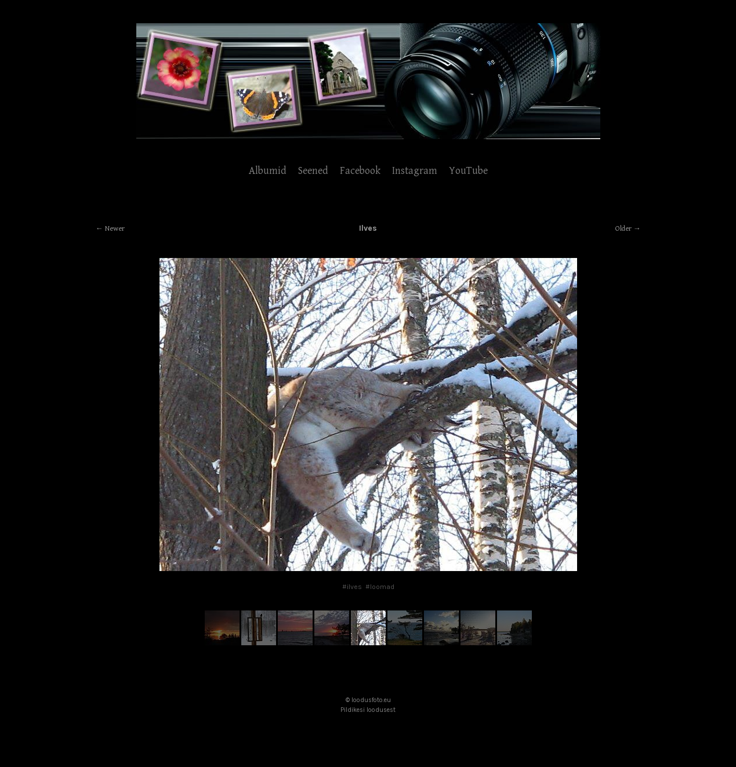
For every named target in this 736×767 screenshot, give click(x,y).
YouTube (468, 171)
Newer (115, 228)
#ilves (352, 587)
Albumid (268, 171)
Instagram (414, 171)
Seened (313, 171)
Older (623, 228)
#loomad (379, 587)
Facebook (360, 171)
